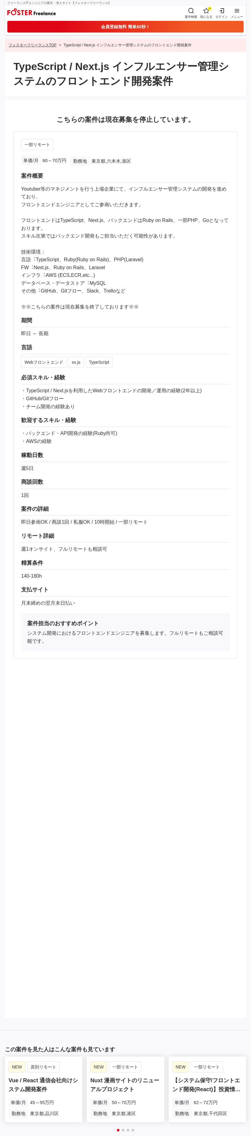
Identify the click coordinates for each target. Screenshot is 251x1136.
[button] (118, 1130)
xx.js (76, 362)
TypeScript (99, 362)
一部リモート (37, 144)
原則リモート (43, 1066)
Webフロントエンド (43, 362)
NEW (17, 1066)
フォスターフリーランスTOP (32, 45)
